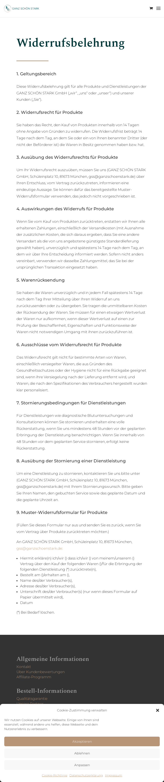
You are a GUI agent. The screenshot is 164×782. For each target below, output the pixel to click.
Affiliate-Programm (38, 676)
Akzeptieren (82, 741)
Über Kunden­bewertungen (44, 671)
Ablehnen (82, 753)
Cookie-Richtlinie (54, 775)
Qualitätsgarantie (36, 698)
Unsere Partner (34, 703)
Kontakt (28, 667)
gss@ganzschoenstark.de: (43, 550)
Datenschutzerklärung (86, 775)
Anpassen (82, 765)
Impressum (113, 775)
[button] (157, 710)
